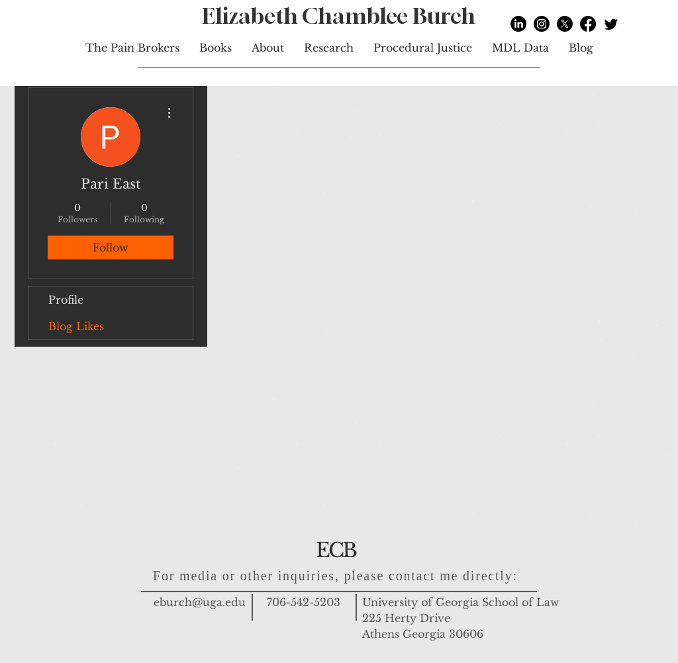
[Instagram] (542, 24)
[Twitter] (611, 24)
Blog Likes (76, 326)
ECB (336, 550)
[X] (565, 24)
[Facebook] (588, 24)
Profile (65, 299)
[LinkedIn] (518, 24)
